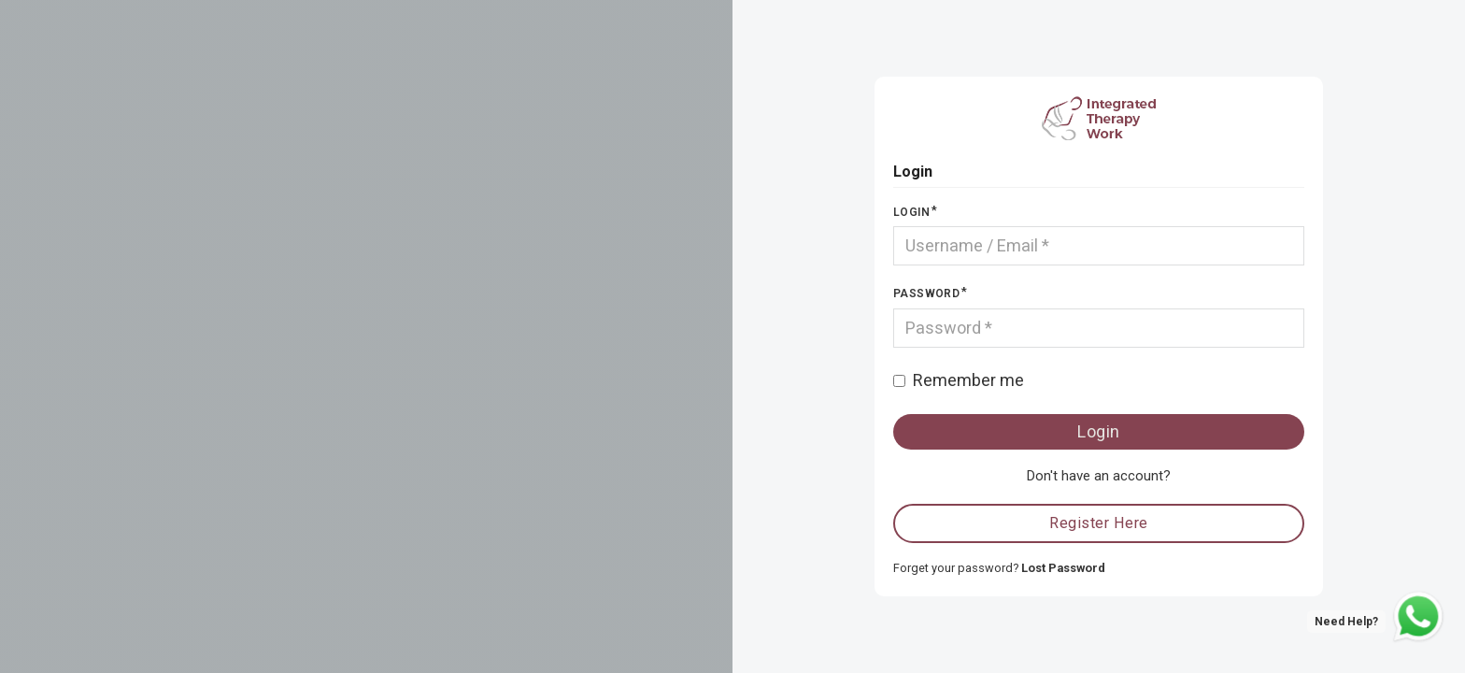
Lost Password (1063, 568)
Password (926, 293)
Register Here (1098, 523)
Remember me (968, 380)
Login (911, 212)
